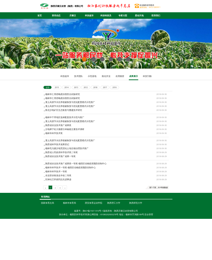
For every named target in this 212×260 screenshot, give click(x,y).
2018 (95, 87)
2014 (66, 87)
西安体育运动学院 (93, 223)
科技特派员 (105, 15)
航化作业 (106, 76)
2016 (115, 87)
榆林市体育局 (69, 223)
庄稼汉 (72, 15)
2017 (105, 87)
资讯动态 (56, 15)
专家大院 (122, 15)
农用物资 (120, 76)
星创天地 (139, 15)
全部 (47, 87)
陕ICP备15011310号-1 (93, 231)
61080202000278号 (109, 235)
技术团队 (78, 76)
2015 (57, 87)
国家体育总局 (47, 223)
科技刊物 (147, 76)
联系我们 (156, 15)
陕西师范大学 (135, 223)
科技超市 (89, 15)
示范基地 (92, 76)
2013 (76, 87)
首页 (39, 15)
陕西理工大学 (113, 223)
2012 (85, 87)
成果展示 (133, 76)
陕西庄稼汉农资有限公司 (126, 231)
